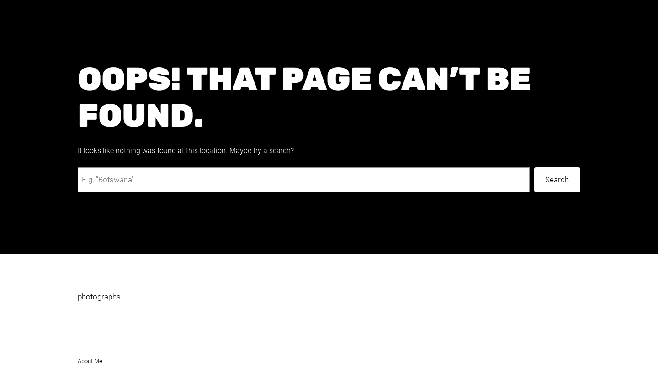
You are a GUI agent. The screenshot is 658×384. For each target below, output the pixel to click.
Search (557, 179)
